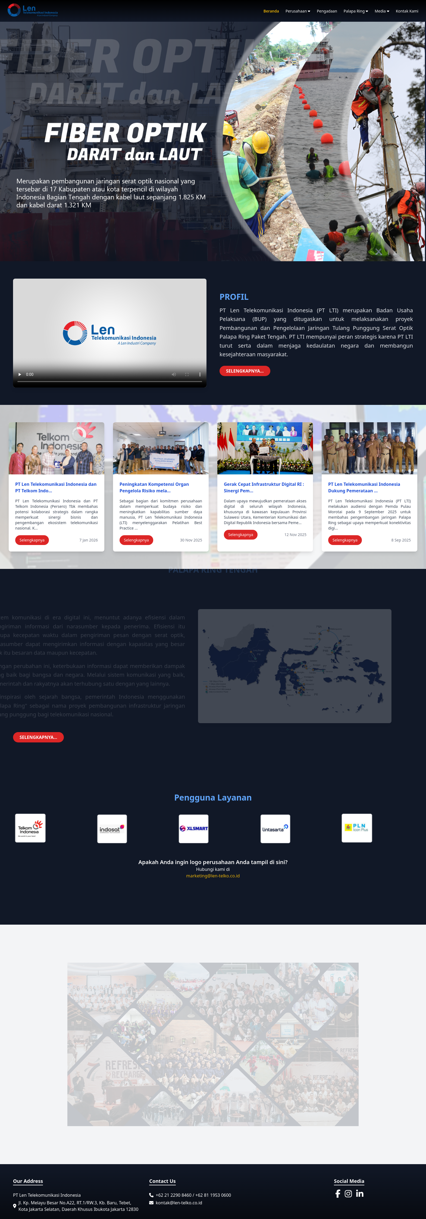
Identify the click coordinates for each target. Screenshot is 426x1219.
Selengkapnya (32, 540)
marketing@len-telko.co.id (213, 876)
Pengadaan (327, 11)
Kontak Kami (407, 11)
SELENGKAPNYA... (245, 371)
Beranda (271, 11)
